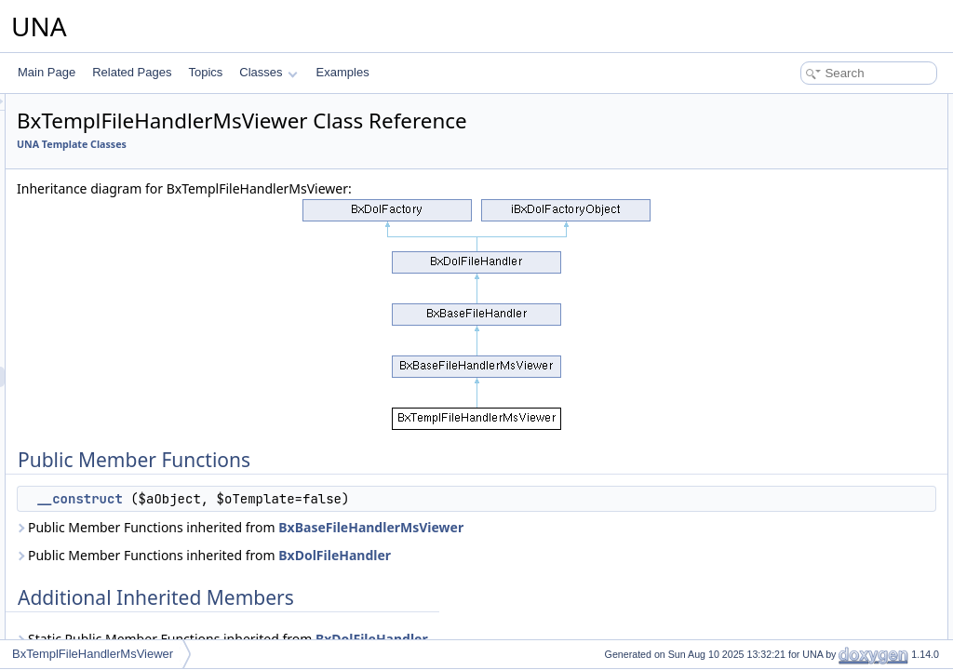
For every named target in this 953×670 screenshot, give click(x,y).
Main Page (46, 72)
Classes (268, 72)
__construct (312, 498)
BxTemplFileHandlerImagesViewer (151, 356)
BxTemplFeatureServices (128, 295)
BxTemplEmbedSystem (123, 213)
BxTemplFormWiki (111, 561)
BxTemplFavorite (107, 233)
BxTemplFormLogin (114, 520)
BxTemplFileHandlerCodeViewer (146, 315)
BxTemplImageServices (124, 602)
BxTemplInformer (108, 622)
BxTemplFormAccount (120, 438)
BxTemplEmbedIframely (125, 172)
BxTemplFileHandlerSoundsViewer (152, 397)
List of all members (792, 227)
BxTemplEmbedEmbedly (127, 151)
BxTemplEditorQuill (113, 131)
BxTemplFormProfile (116, 540)
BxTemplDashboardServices (136, 110)
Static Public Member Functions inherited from (455, 639)
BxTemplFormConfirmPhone (136, 479)
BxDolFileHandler (567, 555)
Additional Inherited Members (818, 145)
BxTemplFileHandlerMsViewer (140, 376)
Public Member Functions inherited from (472, 527)
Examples (342, 72)
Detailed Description (795, 165)
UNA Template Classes (304, 144)
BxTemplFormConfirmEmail (134, 458)
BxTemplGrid (98, 581)
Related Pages (131, 72)
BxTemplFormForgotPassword (141, 499)
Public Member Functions (808, 104)
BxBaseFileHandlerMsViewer (603, 527)
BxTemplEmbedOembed (126, 192)
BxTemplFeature (106, 274)
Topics (205, 72)
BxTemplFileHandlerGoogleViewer (151, 335)
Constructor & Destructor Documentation (845, 186)
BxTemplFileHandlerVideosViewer (150, 417)
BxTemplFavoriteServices (129, 254)
